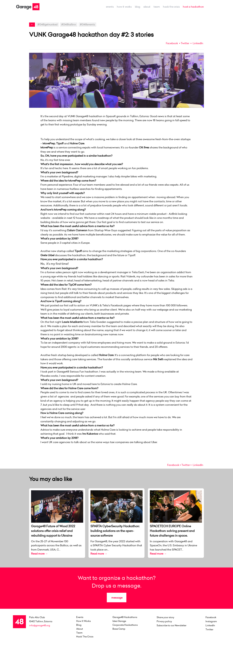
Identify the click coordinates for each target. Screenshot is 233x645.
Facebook (172, 43)
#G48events (87, 24)
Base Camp (118, 628)
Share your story (165, 617)
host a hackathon (193, 6)
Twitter (185, 43)
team (157, 6)
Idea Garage (119, 621)
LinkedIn (197, 43)
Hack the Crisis (171, 6)
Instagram (211, 621)
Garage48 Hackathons (124, 617)
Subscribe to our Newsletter (171, 625)
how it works (124, 6)
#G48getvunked (47, 24)
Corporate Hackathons (125, 625)
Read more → (39, 553)
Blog (137, 6)
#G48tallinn (68, 24)
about (146, 6)
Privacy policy (164, 621)
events (110, 6)
